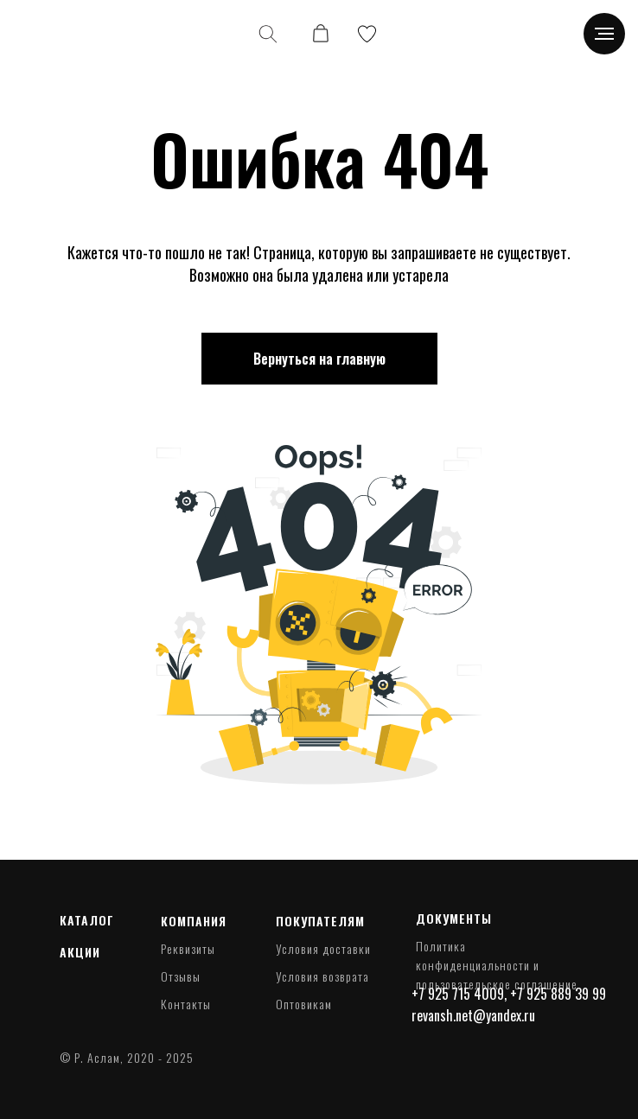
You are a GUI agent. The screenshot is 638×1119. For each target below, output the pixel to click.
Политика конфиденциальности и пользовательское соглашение (496, 965)
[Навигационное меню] (604, 34)
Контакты (186, 1004)
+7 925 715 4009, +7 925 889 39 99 (509, 993)
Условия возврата (322, 976)
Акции (80, 952)
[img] (59, 34)
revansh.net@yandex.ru (473, 1015)
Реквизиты (188, 948)
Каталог (87, 920)
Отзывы (181, 976)
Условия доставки (323, 948)
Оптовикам (304, 1004)
